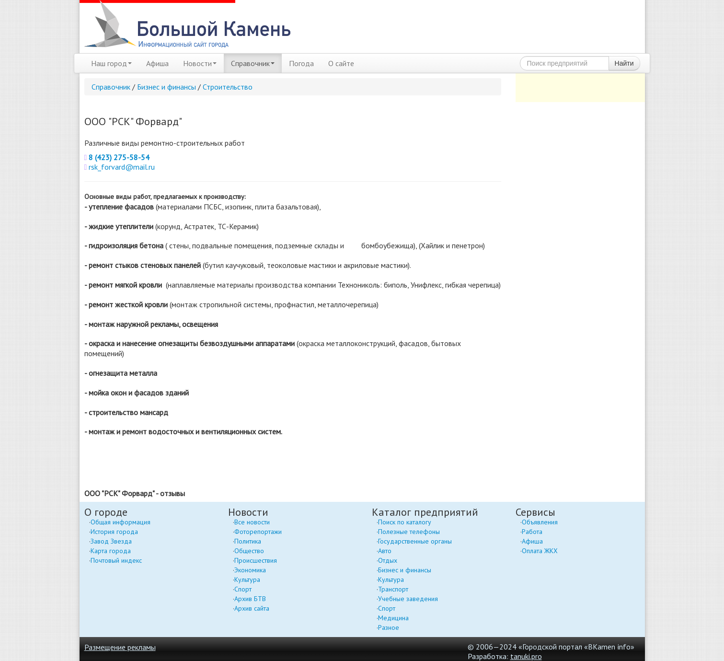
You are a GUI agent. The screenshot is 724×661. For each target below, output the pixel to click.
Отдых (387, 560)
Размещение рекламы (120, 647)
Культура (247, 579)
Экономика (250, 570)
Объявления (540, 522)
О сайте (341, 63)
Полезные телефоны (409, 531)
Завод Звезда (111, 541)
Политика (247, 541)
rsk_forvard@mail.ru (122, 167)
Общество (249, 550)
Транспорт (393, 589)
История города (114, 531)
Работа (532, 531)
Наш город (111, 63)
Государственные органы (415, 541)
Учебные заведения (408, 598)
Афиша (157, 63)
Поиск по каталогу (404, 522)
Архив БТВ (250, 598)
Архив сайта (251, 608)
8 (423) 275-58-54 (119, 157)
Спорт (243, 589)
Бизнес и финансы (166, 87)
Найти (624, 63)
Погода (301, 63)
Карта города (111, 550)
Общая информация (120, 522)
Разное (388, 627)
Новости (200, 63)
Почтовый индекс (116, 560)
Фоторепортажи (258, 531)
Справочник (253, 63)
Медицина (393, 618)
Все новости (252, 522)
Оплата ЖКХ (540, 550)
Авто (384, 550)
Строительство (228, 87)
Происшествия (255, 560)
